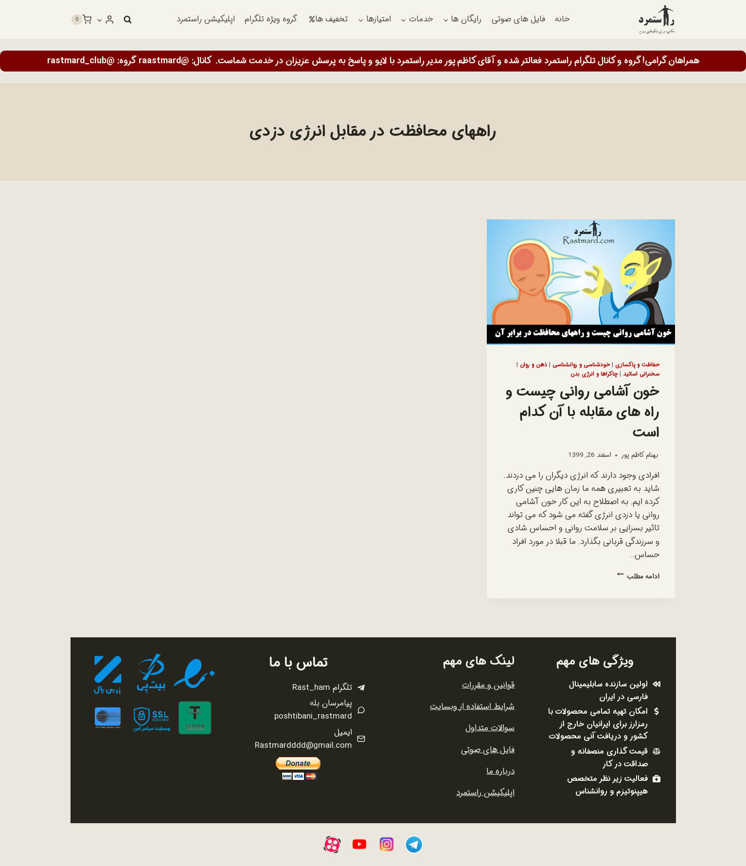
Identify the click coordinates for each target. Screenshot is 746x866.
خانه (562, 19)
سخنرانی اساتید (641, 374)
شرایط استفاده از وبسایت (472, 706)
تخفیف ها (328, 19)
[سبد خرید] (81, 19)
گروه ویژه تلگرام (271, 19)
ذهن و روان (533, 365)
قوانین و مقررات (488, 685)
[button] (99, 19)
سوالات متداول (490, 728)
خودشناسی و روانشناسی (581, 365)
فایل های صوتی (518, 19)
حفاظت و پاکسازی (637, 365)
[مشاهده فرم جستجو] (127, 19)
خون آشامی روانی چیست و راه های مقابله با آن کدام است (582, 412)
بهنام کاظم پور (639, 455)
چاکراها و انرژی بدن (594, 374)
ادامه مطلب (638, 577)
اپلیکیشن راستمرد (206, 19)
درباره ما (500, 771)
